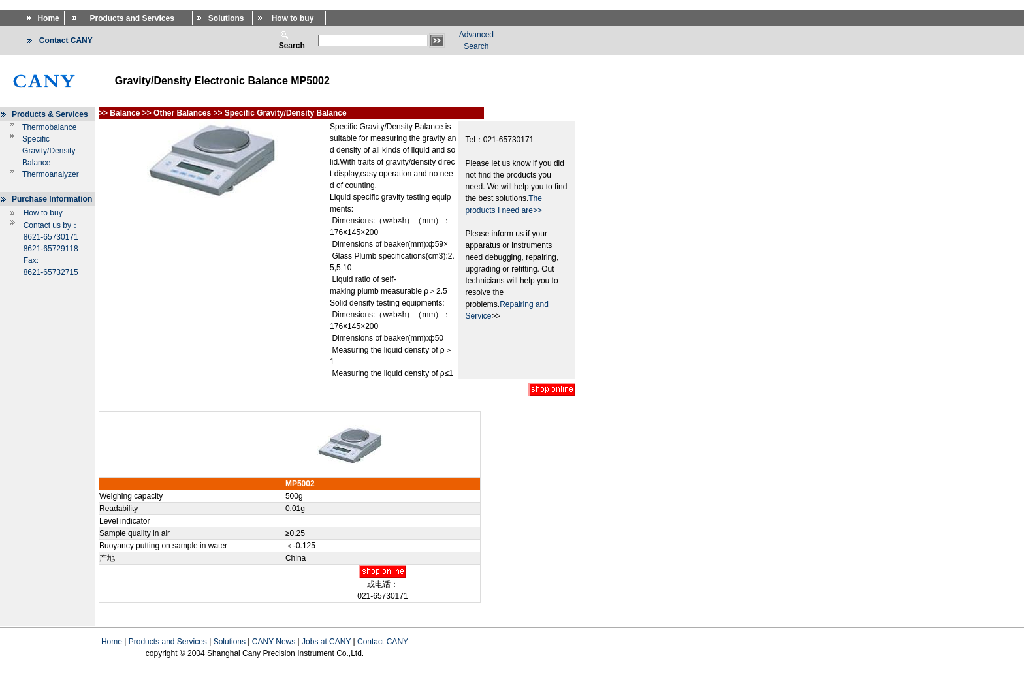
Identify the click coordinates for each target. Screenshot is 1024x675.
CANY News (273, 641)
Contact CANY (382, 641)
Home (111, 641)
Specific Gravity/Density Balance (48, 150)
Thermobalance (49, 127)
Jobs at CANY (326, 641)
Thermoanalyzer (50, 174)
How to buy (43, 212)
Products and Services (168, 641)
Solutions (230, 641)
